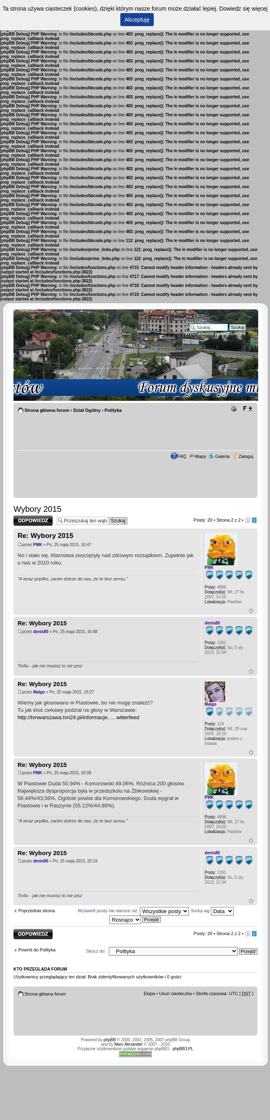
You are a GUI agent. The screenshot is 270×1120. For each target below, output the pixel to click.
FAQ (181, 456)
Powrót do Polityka (36, 949)
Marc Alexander (129, 1044)
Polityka (113, 410)
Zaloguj (246, 456)
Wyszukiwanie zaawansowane (216, 333)
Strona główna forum (46, 410)
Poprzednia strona (36, 910)
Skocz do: (96, 951)
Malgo (39, 692)
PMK (37, 544)
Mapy (200, 456)
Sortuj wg (212, 910)
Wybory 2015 (37, 508)
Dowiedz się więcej (243, 8)
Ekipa (149, 993)
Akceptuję (136, 19)
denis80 (40, 631)
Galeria (222, 456)
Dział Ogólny (87, 410)
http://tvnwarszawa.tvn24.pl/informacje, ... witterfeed (78, 717)
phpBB (110, 1040)
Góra (251, 611)
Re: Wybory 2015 (45, 536)
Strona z (229, 520)
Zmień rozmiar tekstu (247, 408)
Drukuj (234, 408)
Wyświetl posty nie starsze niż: (133, 910)
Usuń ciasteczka (175, 993)
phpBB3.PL (183, 1049)
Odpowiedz (33, 521)
